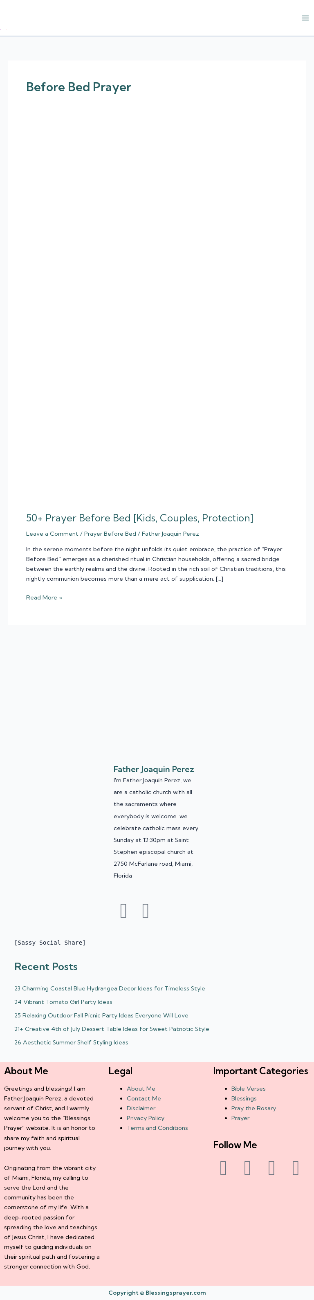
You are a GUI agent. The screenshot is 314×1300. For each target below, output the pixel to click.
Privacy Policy (145, 1118)
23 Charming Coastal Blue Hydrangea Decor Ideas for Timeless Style (109, 988)
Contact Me (144, 1098)
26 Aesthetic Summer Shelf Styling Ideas (71, 1042)
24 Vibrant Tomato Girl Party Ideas (63, 1002)
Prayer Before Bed (110, 533)
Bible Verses (248, 1088)
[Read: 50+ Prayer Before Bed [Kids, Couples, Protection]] (157, 317)
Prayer (240, 1118)
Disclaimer (141, 1108)
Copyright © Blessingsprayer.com (157, 1292)
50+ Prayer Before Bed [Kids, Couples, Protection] (139, 518)
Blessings (244, 1098)
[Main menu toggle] (305, 18)
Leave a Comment (52, 533)
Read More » (44, 597)
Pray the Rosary (253, 1108)
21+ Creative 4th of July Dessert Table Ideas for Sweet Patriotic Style (111, 1029)
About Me (141, 1088)
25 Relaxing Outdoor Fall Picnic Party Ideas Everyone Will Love (101, 1015)
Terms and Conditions (157, 1128)
